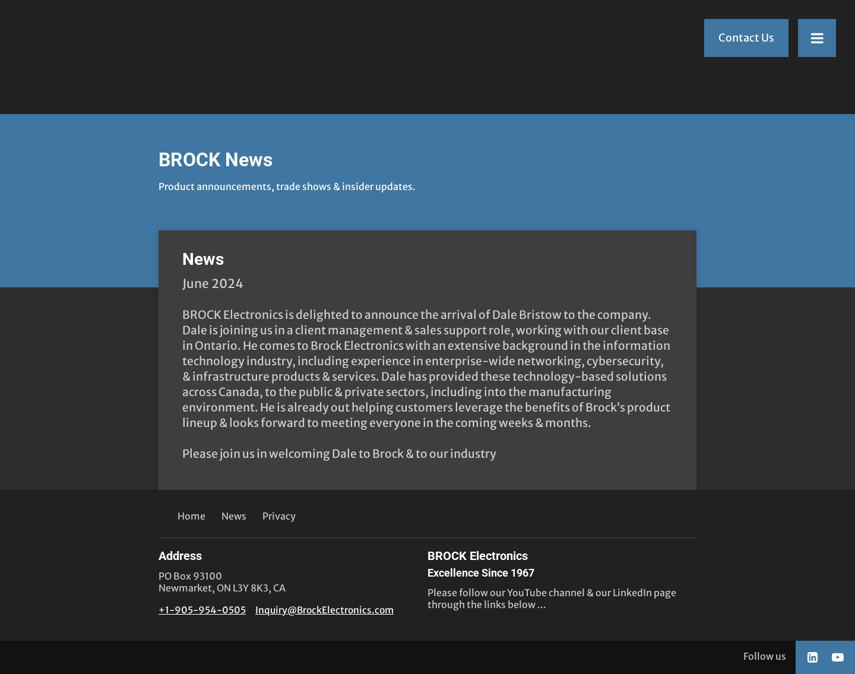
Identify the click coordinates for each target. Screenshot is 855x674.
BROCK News (216, 159)
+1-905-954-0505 (202, 610)
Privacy (279, 516)
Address (180, 556)
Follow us (764, 656)
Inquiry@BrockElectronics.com (324, 610)
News (203, 259)
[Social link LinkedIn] (813, 657)
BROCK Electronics (481, 564)
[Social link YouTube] (838, 657)
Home (191, 516)
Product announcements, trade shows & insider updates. (287, 186)
